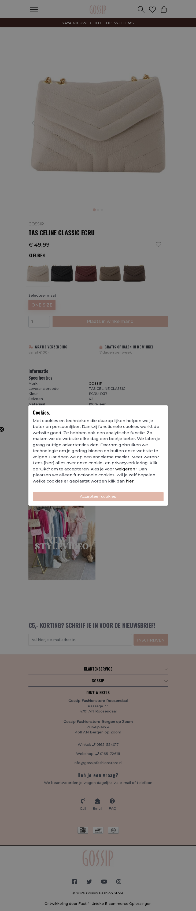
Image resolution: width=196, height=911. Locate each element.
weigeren (125, 468)
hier (130, 481)
